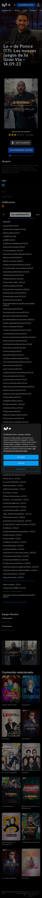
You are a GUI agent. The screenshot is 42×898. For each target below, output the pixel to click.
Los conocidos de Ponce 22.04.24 (14, 333)
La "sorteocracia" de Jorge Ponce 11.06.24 (18, 268)
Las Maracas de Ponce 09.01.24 (14, 475)
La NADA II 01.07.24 (9, 236)
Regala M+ (6, 10)
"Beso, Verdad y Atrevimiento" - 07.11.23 (17, 514)
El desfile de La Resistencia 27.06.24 (15, 243)
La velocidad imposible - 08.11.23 (14, 510)
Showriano (26, 705)
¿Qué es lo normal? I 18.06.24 (13, 261)
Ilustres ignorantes (9, 705)
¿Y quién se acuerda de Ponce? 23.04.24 (17, 330)
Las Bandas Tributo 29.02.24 (13, 401)
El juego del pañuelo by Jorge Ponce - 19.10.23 (19, 531)
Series (17, 10)
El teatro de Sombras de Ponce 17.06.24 (16, 264)
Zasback (25, 772)
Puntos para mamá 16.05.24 (12, 309)
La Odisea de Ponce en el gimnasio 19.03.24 (18, 372)
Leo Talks (5, 739)
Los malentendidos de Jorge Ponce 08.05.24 (18, 319)
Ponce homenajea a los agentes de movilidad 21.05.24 (18, 304)
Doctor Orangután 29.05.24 (12, 286)
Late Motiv (26, 739)
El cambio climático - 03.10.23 (13, 549)
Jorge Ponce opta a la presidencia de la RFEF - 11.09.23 (19, 596)
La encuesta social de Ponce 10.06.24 (16, 272)
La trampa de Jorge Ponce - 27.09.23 (16, 556)
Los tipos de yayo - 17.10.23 (12, 535)
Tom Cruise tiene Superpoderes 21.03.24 (17, 362)
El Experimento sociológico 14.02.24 (15, 422)
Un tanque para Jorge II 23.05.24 (14, 293)
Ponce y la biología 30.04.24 (13, 326)
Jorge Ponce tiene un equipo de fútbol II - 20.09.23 (21, 567)
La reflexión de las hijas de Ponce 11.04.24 (17, 344)
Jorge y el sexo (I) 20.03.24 (12, 369)
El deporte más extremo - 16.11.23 (15, 496)
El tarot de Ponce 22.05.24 (12, 300)
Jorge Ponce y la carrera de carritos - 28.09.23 (19, 552)
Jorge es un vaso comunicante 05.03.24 (17, 394)
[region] (21, 449)
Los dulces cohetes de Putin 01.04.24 (16, 358)
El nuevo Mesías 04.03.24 (12, 397)
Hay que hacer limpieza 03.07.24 (14, 229)
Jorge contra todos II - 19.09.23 (14, 574)
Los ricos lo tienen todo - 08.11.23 (14, 506)
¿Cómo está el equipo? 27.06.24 (14, 247)
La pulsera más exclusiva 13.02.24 (15, 379)
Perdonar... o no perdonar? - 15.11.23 (16, 499)
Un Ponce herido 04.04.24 (12, 351)
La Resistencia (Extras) (31, 842)
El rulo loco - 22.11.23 (10, 492)
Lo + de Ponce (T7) (20, 214)
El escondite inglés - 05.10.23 (13, 545)
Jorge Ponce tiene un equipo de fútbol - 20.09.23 (20, 570)
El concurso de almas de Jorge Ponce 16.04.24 (19, 337)
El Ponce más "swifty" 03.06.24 (14, 282)
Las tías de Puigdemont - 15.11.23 (14, 503)
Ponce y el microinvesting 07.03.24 (15, 383)
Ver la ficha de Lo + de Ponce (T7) (14, 602)
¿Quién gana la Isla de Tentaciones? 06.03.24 (18, 386)
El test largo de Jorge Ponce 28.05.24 (16, 289)
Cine (25, 10)
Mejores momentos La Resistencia (30, 807)
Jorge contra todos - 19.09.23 (13, 577)
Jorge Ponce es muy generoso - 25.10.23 (17, 521)
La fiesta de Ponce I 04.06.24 (13, 279)
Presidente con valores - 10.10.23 (14, 542)
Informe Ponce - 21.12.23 (11, 478)
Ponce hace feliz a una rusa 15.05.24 (16, 312)
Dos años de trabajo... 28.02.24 (14, 404)
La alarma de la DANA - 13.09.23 (14, 588)
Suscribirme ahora (26, 5)
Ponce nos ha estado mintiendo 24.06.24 (17, 254)
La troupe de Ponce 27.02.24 (13, 408)
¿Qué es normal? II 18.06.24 (12, 257)
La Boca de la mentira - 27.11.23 (14, 489)
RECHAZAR (21, 457)
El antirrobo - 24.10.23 (11, 528)
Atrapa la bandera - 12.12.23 (13, 485)
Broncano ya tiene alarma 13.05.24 (15, 316)
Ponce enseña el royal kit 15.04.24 (15, 341)
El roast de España (9, 772)
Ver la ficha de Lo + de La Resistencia (21, 218)
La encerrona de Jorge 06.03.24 (14, 390)
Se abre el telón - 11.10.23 (12, 538)
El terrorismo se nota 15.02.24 (13, 418)
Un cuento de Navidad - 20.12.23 (14, 482)
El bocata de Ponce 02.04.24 (13, 355)
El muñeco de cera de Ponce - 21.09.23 (17, 563)
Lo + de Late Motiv (9, 878)
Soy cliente (21, 142)
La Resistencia (7, 806)
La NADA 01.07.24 (9, 240)
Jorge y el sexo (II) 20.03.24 (12, 365)
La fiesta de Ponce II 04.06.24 (13, 275)
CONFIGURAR (21, 469)
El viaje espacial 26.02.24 (11, 411)
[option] (13, 653)
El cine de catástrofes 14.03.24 (14, 376)
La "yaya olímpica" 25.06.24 (13, 250)
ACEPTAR (21, 463)
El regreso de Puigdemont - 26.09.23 (15, 559)
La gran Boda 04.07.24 (10, 226)
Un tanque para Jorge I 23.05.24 (14, 296)
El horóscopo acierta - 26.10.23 (14, 517)
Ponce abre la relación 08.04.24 (14, 348)
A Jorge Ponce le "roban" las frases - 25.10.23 (19, 524)
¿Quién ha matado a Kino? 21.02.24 (15, 415)
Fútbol (33, 10)
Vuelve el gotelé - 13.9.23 (12, 584)
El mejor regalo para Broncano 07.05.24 (17, 323)
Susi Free (25, 878)
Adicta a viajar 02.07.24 (11, 233)
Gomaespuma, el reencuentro (8, 843)
